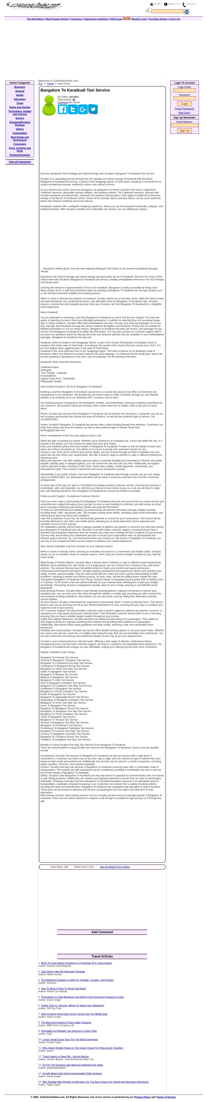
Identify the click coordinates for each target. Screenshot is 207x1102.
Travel (50, 83)
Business (19, 87)
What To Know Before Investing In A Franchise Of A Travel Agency (76, 963)
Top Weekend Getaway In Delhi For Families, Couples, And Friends (77, 980)
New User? (184, 112)
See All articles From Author (115, 867)
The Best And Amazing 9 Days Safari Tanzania (66, 1022)
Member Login (139, 19)
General (19, 91)
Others (20, 129)
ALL (40, 83)
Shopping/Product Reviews (19, 124)
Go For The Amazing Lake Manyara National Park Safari (72, 1065)
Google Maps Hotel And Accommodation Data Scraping (72, 1073)
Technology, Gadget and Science (19, 113)
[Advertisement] (103, 49)
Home (157, 4)
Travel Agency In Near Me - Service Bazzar (65, 1056)
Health (20, 95)
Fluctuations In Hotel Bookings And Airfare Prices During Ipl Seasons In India (82, 997)
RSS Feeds (120, 19)
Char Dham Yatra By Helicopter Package (63, 971)
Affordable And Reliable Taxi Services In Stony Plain (69, 1031)
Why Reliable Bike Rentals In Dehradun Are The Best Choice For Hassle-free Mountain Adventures (95, 1082)
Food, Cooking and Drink (20, 149)
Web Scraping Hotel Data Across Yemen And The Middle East (74, 1014)
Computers (19, 144)
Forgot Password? (184, 108)
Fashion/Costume (20, 155)
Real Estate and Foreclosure (20, 138)
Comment (63, 102)
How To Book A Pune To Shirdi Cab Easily (63, 988)
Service (20, 118)
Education (20, 99)
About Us (173, 4)
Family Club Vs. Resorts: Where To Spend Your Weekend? (72, 1005)
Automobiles (20, 133)
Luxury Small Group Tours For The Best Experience (70, 1039)
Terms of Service (166, 1097)
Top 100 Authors (35, 19)
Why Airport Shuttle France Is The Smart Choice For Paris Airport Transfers (82, 1048)
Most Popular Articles (57, 19)
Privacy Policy (142, 1097)
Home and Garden (19, 107)
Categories (76, 19)
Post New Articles (158, 19)
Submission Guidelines (96, 19)
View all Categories (20, 161)
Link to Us (174, 19)
